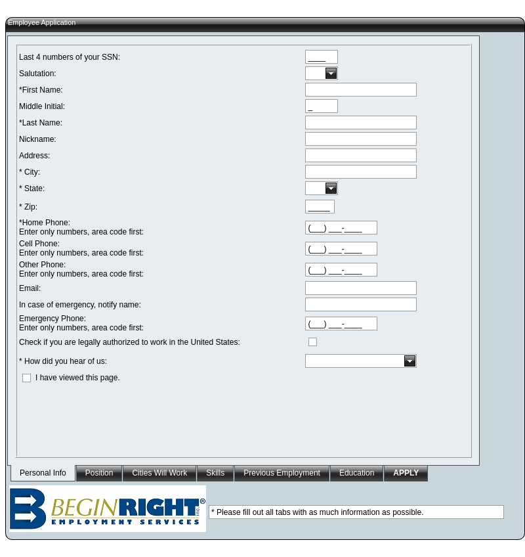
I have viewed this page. (77, 377)
